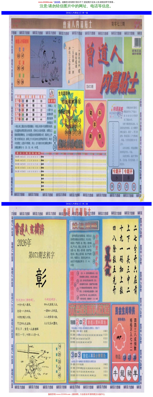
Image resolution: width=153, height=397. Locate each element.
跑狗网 (57, 2)
